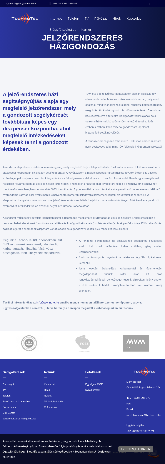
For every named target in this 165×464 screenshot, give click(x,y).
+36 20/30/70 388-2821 (65, 3)
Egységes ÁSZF (94, 384)
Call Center (9, 412)
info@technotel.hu (47, 302)
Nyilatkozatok (92, 390)
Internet (55, 18)
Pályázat (100, 18)
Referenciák (50, 407)
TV (87, 18)
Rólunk (47, 395)
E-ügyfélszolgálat (62, 29)
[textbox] (82, 78)
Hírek (117, 18)
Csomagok (8, 384)
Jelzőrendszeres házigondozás (19, 418)
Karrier (86, 29)
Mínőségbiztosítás (54, 401)
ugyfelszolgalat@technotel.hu (21, 3)
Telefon (73, 18)
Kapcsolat (133, 18)
